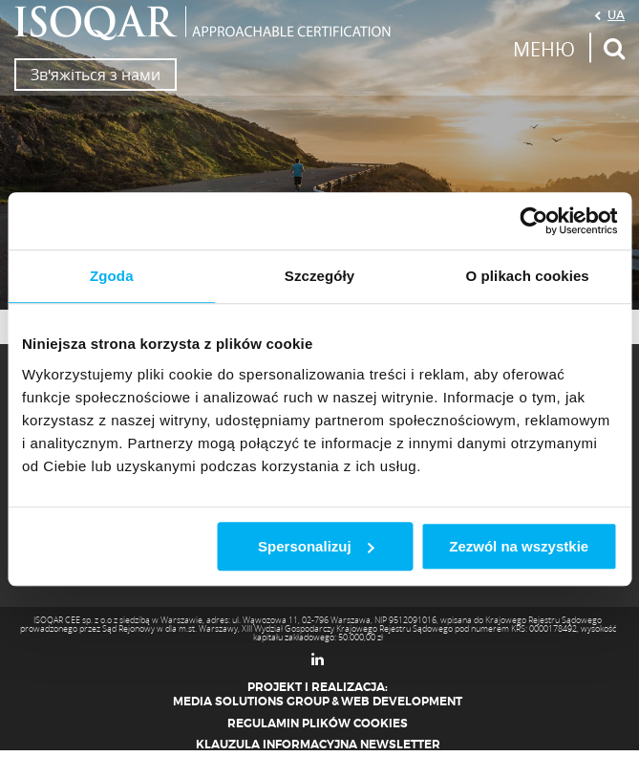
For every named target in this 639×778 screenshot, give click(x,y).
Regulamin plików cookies (317, 723)
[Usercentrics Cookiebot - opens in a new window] (533, 220)
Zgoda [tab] (112, 276)
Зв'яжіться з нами (95, 74)
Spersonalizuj (316, 546)
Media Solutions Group (251, 701)
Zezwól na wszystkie (518, 546)
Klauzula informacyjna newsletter (318, 744)
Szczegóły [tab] (319, 276)
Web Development (401, 701)
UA (616, 14)
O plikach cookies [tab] (527, 276)
